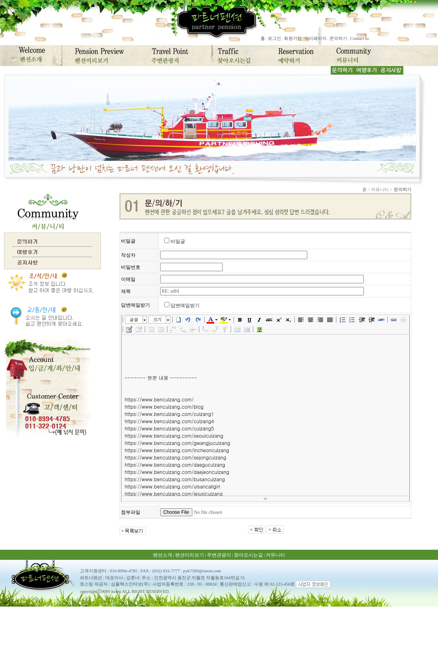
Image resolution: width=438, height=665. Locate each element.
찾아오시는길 (248, 555)
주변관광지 (219, 555)
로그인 (274, 38)
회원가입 (293, 38)
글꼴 (133, 319)
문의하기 (338, 38)
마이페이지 (316, 38)
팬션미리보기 (189, 555)
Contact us (359, 38)
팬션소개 (162, 555)
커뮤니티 (275, 555)
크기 (157, 319)
